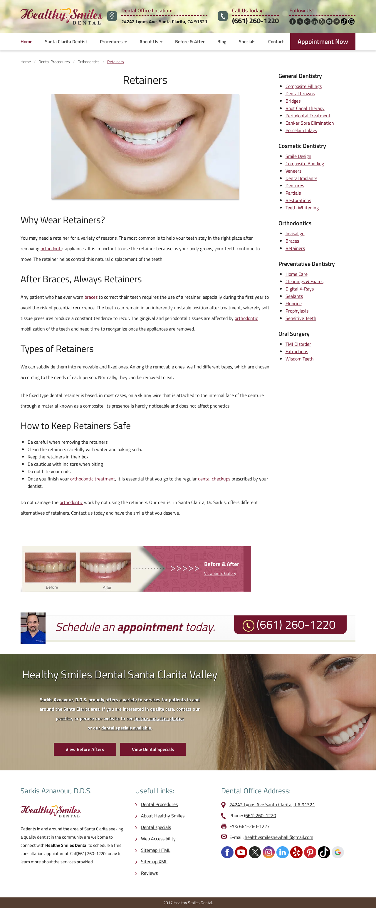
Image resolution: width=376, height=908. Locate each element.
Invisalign (295, 233)
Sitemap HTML (155, 850)
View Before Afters (85, 749)
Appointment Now (323, 41)
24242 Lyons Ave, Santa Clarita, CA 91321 (164, 21)
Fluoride (294, 303)
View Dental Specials (153, 749)
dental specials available (126, 727)
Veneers (293, 170)
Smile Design (298, 156)
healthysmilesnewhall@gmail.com (279, 837)
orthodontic (246, 318)
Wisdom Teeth (300, 358)
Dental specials (156, 827)
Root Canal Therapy (305, 108)
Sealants (294, 296)
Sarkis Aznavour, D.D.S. (56, 790)
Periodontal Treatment (308, 115)
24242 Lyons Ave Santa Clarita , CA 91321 (272, 804)
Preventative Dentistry (306, 263)
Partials (293, 192)
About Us (151, 41)
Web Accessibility (158, 838)
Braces (56, 279)
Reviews (149, 873)
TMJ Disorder (298, 344)
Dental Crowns (300, 93)
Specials (247, 41)
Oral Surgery (294, 333)
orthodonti (51, 248)
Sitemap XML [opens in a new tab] (154, 861)
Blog (221, 41)
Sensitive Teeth (301, 318)
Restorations (298, 200)
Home (26, 41)
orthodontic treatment (92, 478)
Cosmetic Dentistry (302, 145)
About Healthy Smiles (162, 815)
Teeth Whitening (302, 207)
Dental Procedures (159, 804)
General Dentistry (300, 75)
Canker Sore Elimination (310, 122)
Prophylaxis (297, 310)
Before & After (190, 41)
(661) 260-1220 (255, 20)
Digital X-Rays (300, 288)
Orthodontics (294, 223)
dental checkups (214, 478)
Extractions (297, 351)
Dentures (295, 185)
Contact (276, 41)
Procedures (113, 41)
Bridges (293, 100)
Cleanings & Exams (304, 281)
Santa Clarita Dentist (66, 41)
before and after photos (159, 718)
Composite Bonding (305, 163)
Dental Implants (301, 178)
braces (91, 297)
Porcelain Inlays (301, 130)
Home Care (297, 274)
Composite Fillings (304, 86)
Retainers (295, 248)
